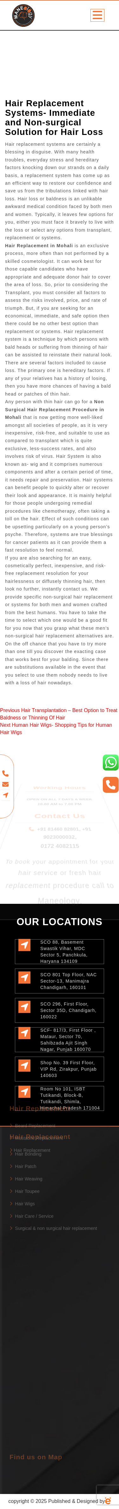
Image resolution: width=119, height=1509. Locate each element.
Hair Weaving (26, 1147)
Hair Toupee (25, 1159)
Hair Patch (23, 1134)
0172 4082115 (59, 825)
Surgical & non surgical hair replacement (53, 1196)
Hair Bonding (26, 1122)
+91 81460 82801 (58, 823)
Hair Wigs (22, 1171)
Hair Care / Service (32, 1184)
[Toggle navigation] (97, 15)
